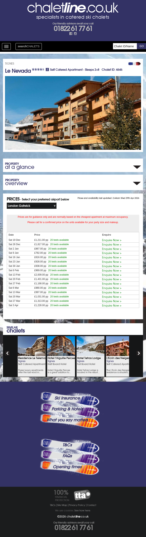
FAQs (67, 456)
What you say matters (67, 420)
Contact (91, 505)
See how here (82, 510)
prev (7, 353)
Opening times (67, 466)
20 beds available (59, 240)
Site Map (62, 505)
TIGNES (9, 63)
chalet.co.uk (78, 516)
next (138, 353)
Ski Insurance (67, 398)
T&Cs (67, 445)
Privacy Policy (77, 505)
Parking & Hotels (67, 409)
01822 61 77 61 (73, 28)
